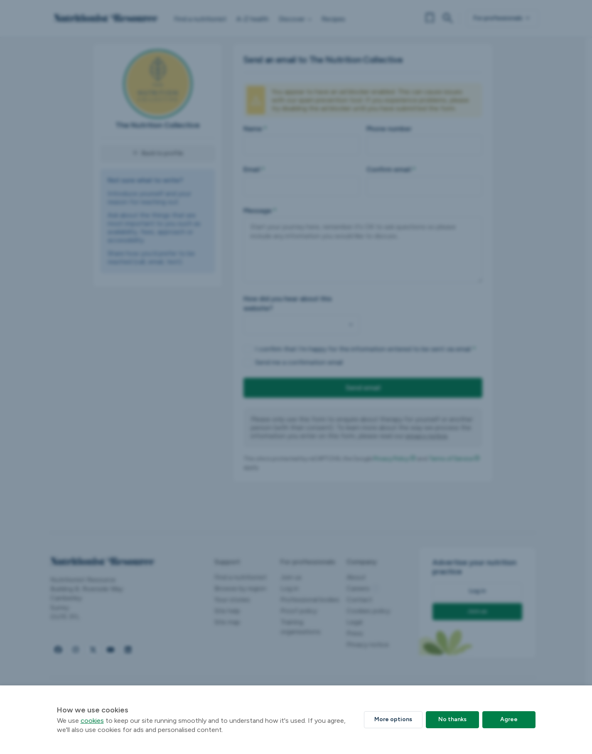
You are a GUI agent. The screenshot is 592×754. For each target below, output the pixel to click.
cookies (92, 720)
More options (393, 719)
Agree (509, 719)
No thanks (452, 719)
